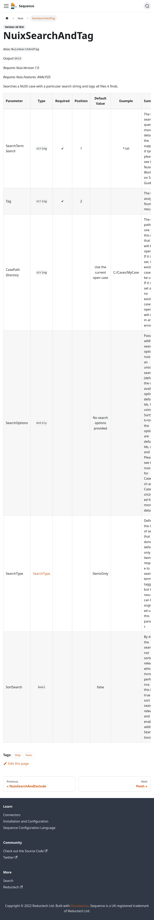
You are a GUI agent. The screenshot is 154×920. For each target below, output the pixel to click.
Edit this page (16, 763)
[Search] (147, 6)
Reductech (13, 887)
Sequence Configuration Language (29, 828)
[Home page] (7, 18)
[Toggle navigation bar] (6, 6)
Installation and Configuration (25, 821)
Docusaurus (80, 906)
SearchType (41, 573)
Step (18, 755)
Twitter (10, 857)
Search (8, 880)
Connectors (11, 815)
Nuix (29, 755)
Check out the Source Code (25, 851)
